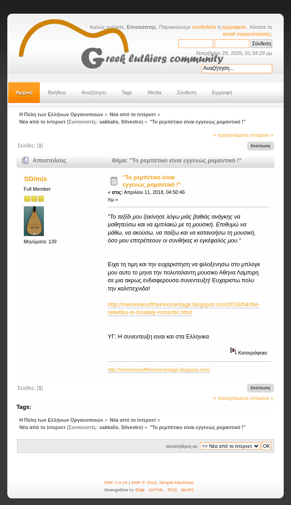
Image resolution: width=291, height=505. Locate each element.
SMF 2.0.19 (116, 482)
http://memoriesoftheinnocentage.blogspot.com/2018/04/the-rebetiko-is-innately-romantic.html (184, 308)
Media (155, 92)
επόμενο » (262, 135)
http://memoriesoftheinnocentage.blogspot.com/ (159, 369)
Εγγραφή (222, 92)
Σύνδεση (186, 92)
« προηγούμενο (230, 135)
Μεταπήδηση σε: (182, 446)
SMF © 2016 (144, 482)
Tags (126, 92)
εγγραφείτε (234, 27)
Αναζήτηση (93, 92)
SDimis (35, 179)
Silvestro (131, 121)
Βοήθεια (57, 92)
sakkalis (108, 121)
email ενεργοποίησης (247, 34)
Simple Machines (176, 482)
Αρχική (24, 92)
